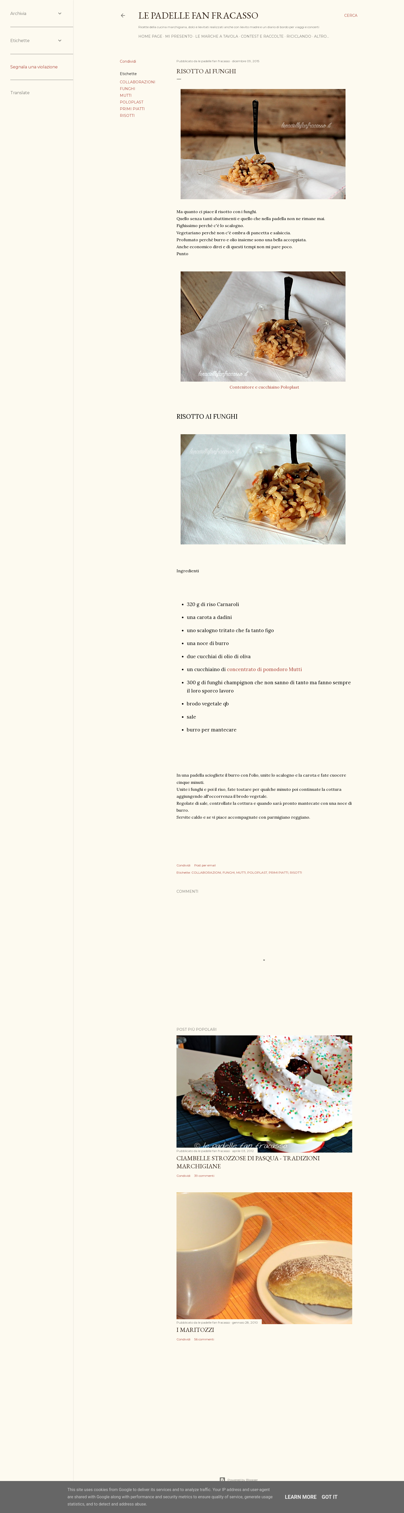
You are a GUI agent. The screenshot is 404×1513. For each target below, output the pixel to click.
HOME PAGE (150, 36)
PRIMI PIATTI (132, 109)
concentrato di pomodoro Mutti (264, 669)
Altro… (321, 36)
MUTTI (126, 95)
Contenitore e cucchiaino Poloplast (264, 387)
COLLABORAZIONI (137, 82)
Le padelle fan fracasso (198, 15)
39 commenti (204, 1176)
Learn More (301, 1497)
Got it (330, 1497)
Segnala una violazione (34, 67)
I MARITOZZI (195, 1330)
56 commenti (204, 1339)
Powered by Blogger (238, 1480)
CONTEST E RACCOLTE (262, 36)
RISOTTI (127, 115)
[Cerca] (350, 15)
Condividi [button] (128, 61)
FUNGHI (127, 88)
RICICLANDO (299, 36)
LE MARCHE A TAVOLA (216, 36)
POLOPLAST (131, 102)
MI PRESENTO (178, 36)
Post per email (205, 865)
